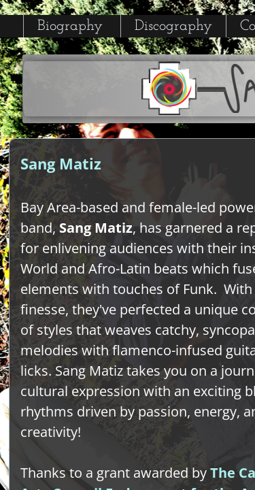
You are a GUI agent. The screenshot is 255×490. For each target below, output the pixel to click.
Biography (70, 26)
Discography (173, 26)
